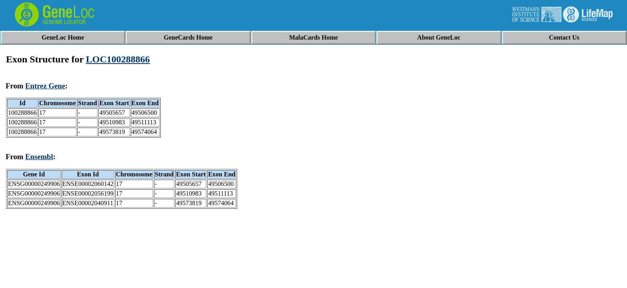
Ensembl (39, 156)
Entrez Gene (45, 86)
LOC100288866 (118, 59)
